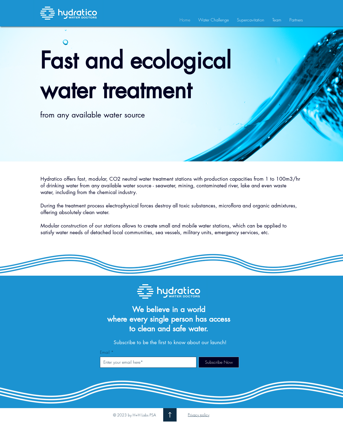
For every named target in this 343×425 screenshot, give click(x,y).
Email (105, 352)
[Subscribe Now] (219, 362)
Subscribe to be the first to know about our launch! (170, 342)
